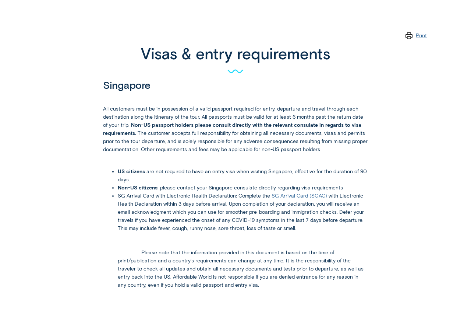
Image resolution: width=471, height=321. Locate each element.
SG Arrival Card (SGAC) (299, 196)
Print (421, 35)
